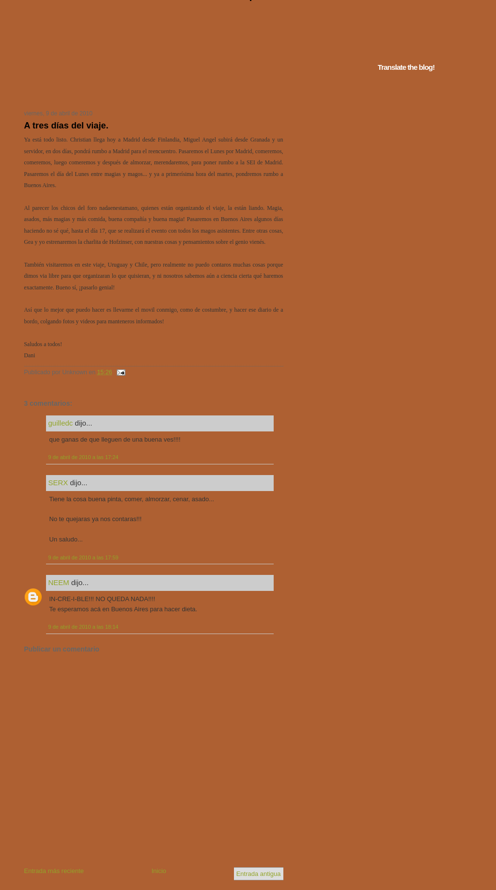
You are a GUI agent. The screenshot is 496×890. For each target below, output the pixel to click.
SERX (58, 482)
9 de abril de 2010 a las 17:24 (83, 457)
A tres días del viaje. (66, 125)
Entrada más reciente (54, 870)
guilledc (60, 423)
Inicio (159, 870)
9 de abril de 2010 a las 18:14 (83, 627)
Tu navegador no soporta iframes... (151, 91)
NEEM (58, 582)
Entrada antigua (258, 873)
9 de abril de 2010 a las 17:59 (83, 557)
